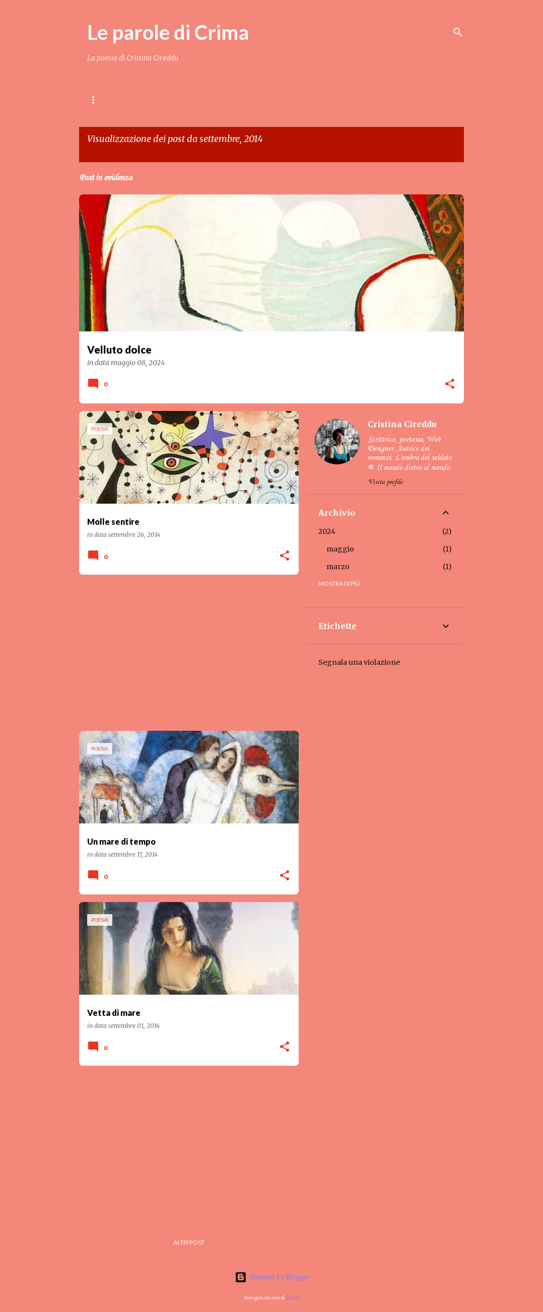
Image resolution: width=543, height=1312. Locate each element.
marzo (338, 566)
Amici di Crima (309, 99)
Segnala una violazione (359, 662)
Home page (105, 99)
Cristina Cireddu (402, 424)
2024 (326, 531)
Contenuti (164, 99)
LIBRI (212, 99)
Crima (252, 99)
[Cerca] (458, 32)
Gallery (368, 99)
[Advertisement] (185, 652)
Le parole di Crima (168, 32)
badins (293, 1298)
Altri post (189, 1242)
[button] (450, 385)
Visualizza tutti (112, 152)
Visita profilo (385, 482)
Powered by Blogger (271, 1277)
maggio (340, 549)
